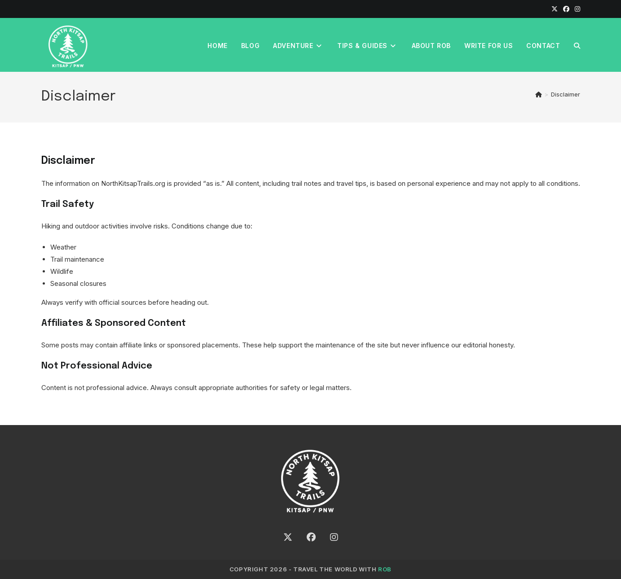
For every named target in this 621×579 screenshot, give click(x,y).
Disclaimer (565, 94)
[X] (554, 8)
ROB (385, 569)
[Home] (538, 94)
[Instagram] (576, 8)
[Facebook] (566, 8)
